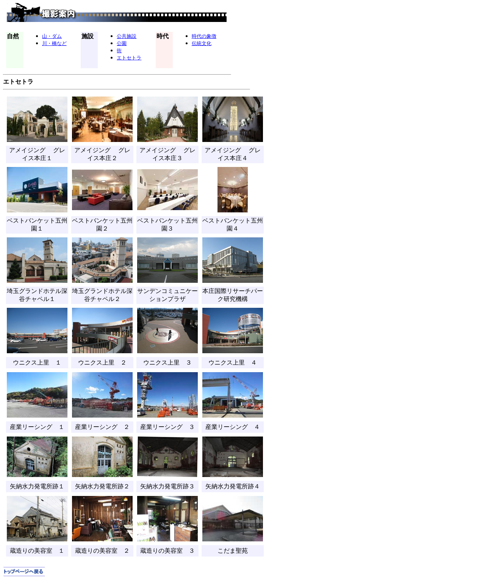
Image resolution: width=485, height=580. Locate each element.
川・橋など (54, 43)
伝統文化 (201, 43)
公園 (122, 43)
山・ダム (52, 36)
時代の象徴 (204, 36)
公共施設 (126, 36)
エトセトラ (129, 57)
